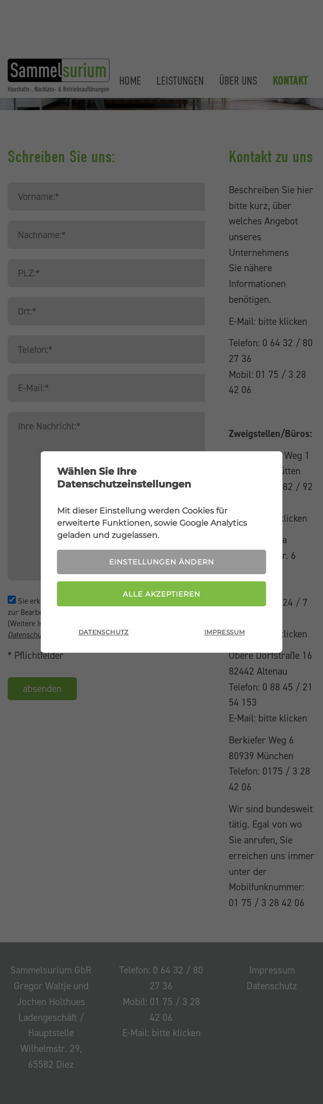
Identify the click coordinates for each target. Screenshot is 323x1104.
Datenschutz (103, 632)
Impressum (224, 632)
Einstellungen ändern (161, 561)
